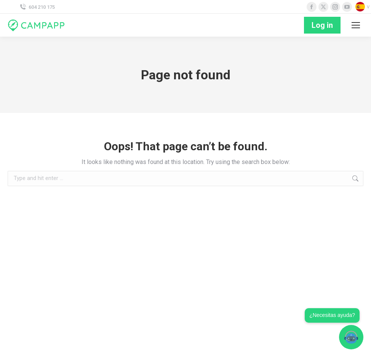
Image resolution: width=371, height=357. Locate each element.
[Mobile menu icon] (355, 25)
